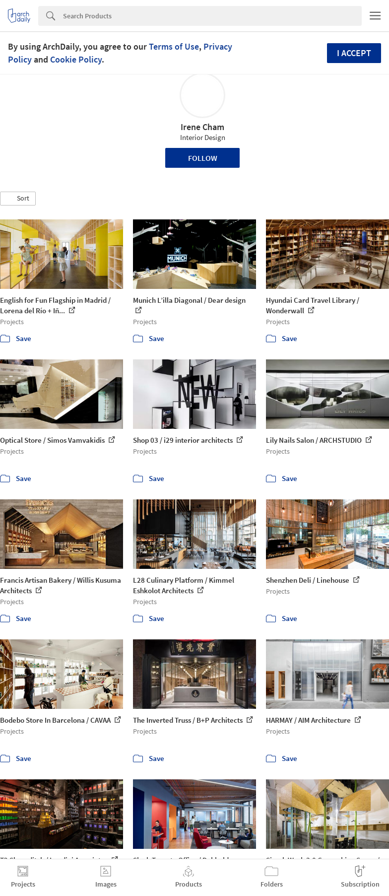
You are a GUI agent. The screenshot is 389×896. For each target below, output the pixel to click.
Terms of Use (174, 46)
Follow (202, 158)
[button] (18, 199)
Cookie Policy (76, 59)
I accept (354, 53)
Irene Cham (202, 127)
